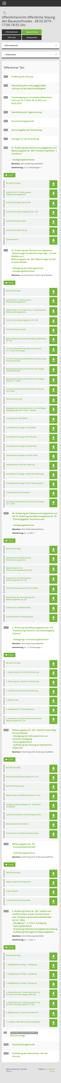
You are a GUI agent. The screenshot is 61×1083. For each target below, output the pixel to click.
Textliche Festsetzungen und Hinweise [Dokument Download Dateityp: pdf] (22, 588)
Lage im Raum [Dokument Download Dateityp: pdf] (12, 891)
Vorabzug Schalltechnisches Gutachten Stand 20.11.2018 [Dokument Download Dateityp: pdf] (25, 503)
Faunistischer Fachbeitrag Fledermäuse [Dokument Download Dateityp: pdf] (22, 833)
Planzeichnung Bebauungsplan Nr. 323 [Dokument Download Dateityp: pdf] (22, 777)
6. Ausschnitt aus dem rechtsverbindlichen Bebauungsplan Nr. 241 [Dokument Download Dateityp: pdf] (24, 719)
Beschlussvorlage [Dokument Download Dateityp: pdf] (13, 183)
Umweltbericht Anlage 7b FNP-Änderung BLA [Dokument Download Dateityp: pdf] (24, 483)
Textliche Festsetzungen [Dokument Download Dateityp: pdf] (16, 221)
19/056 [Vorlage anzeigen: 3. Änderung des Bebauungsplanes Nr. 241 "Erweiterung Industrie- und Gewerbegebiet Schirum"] (11, 655)
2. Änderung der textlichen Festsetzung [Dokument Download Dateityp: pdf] (22, 681)
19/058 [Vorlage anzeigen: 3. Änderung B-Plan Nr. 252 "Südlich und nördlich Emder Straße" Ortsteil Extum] (11, 947)
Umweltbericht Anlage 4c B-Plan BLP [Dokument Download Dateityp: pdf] (21, 446)
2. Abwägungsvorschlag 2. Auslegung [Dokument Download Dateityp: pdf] (21, 974)
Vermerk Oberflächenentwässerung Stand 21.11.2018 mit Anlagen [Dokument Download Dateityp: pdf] (23, 350)
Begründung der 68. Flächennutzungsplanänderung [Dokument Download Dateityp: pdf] (19, 569)
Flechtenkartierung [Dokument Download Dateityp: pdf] (14, 399)
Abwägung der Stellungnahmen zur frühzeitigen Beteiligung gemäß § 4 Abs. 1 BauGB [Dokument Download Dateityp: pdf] (26, 409)
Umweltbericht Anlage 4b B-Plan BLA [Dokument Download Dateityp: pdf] (21, 437)
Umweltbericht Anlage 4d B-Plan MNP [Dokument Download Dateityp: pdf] (22, 455)
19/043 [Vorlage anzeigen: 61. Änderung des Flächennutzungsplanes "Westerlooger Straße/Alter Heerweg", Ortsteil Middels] (11, 283)
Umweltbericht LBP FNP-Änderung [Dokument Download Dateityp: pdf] (20, 465)
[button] (53, 184)
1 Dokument (10, 54)
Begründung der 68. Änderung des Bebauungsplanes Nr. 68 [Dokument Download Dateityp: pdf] (20, 598)
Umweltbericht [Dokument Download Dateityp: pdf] (12, 239)
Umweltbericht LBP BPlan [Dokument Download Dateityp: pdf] (16, 418)
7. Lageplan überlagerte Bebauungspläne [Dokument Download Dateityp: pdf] (23, 1022)
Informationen (12, 32)
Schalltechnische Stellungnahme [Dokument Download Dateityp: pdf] (19, 617)
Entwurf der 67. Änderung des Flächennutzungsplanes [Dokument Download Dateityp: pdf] (18, 193)
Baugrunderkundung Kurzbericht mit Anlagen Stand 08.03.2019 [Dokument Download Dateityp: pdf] (25, 370)
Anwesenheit (31, 37)
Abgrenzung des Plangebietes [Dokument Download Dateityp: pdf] (18, 882)
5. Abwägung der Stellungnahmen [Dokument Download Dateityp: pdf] (20, 709)
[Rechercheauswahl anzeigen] (4, 13)
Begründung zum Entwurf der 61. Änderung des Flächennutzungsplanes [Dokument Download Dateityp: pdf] (26, 311)
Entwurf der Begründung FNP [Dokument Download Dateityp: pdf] (18, 202)
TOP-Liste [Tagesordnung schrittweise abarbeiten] (12, 37)
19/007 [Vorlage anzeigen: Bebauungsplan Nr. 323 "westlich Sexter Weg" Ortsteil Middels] (11, 759)
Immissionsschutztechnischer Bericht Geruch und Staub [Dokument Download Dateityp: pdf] (25, 390)
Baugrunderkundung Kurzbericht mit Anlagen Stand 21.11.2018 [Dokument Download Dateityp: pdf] (25, 380)
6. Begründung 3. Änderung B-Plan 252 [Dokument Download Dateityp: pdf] (22, 1013)
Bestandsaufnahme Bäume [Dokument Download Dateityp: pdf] (17, 824)
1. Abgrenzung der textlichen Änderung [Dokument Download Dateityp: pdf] (22, 672)
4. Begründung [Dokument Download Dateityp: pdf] (12, 700)
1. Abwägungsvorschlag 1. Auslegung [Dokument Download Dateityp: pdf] (21, 965)
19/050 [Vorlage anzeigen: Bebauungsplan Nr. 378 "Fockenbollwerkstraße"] (11, 864)
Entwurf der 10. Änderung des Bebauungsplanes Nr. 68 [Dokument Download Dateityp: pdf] (18, 579)
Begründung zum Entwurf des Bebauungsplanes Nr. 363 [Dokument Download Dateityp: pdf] (26, 340)
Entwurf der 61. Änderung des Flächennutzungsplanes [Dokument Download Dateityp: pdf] (18, 301)
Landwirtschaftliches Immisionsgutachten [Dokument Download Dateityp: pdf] (23, 815)
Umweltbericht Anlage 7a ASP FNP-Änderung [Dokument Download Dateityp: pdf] (24, 474)
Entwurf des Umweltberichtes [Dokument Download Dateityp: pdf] (18, 607)
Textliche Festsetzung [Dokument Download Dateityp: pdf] (15, 786)
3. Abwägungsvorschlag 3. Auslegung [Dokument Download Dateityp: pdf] (21, 983)
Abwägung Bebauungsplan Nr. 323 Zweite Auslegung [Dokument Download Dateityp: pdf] (23, 806)
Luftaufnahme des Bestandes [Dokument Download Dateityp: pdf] (18, 900)
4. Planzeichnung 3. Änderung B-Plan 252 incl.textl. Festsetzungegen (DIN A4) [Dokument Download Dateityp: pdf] (23, 993)
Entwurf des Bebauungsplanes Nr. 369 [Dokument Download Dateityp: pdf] (22, 212)
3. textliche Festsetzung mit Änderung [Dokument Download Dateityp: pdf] (22, 691)
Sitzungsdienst (50, 1070)
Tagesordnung (32, 32)
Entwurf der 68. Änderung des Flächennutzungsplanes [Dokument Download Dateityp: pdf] (18, 559)
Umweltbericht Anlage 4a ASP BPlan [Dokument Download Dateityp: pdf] (21, 428)
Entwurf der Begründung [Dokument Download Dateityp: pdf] (16, 230)
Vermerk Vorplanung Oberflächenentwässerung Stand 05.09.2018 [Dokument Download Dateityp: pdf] (26, 360)
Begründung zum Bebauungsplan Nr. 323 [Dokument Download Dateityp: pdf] (23, 795)
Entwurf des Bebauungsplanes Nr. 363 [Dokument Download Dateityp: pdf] (22, 320)
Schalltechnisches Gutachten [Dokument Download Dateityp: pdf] (18, 492)
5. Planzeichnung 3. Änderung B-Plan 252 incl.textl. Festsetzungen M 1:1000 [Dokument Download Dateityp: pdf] (23, 1004)
